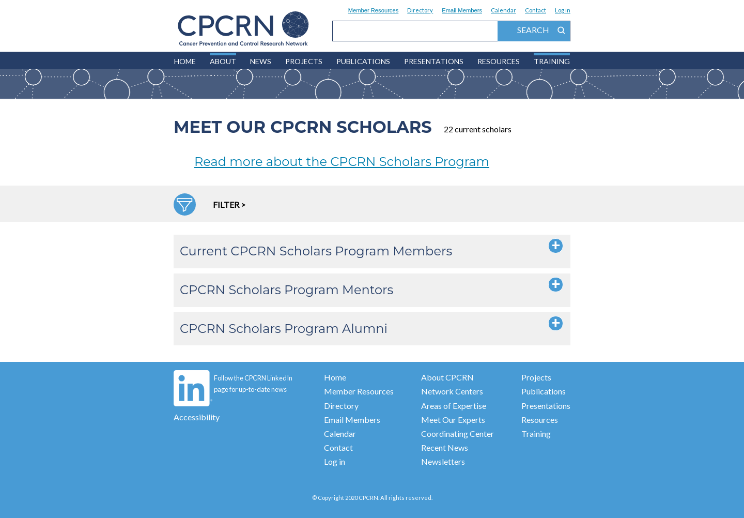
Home (335, 377)
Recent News (444, 447)
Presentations (433, 61)
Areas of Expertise (453, 405)
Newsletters (443, 461)
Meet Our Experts (453, 419)
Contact (535, 10)
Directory (420, 10)
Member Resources (373, 10)
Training (552, 61)
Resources (498, 61)
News (260, 61)
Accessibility (197, 417)
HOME (185, 61)
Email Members (462, 10)
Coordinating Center (457, 433)
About (223, 61)
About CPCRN (447, 377)
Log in (562, 10)
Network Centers (452, 391)
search (542, 30)
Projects (303, 61)
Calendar (503, 10)
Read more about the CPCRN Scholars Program (341, 161)
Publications (363, 61)
